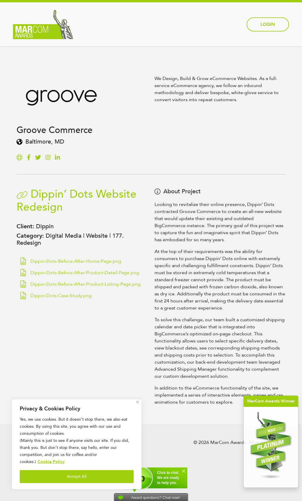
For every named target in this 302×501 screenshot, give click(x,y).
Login (267, 24)
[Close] (137, 402)
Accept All (76, 476)
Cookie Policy (51, 462)
